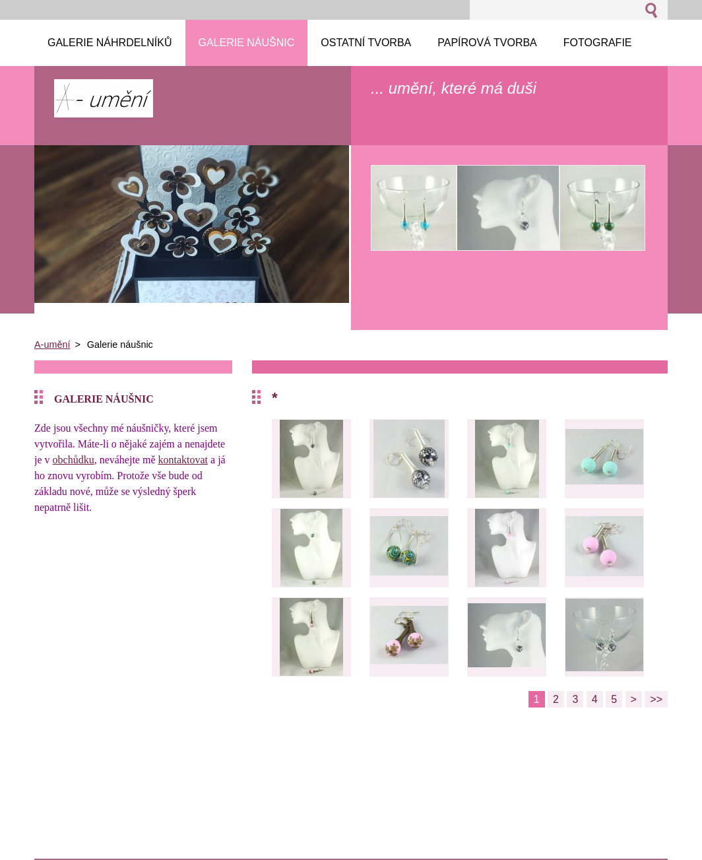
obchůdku (73, 459)
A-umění (52, 344)
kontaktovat (183, 459)
